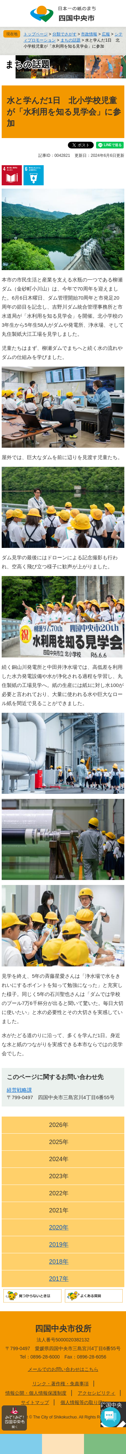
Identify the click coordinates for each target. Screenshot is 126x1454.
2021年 (59, 1210)
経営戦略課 (19, 1090)
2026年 (59, 1125)
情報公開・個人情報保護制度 (36, 1393)
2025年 (59, 1142)
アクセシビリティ (96, 1393)
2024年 (59, 1159)
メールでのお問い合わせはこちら (63, 1369)
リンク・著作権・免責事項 (60, 1383)
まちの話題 (70, 40)
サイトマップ (35, 1402)
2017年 (59, 1278)
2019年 (59, 1244)
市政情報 (89, 34)
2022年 (59, 1193)
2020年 (59, 1227)
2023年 (59, 1176)
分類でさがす (64, 34)
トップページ (36, 34)
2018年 (59, 1261)
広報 (106, 34)
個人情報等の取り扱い (84, 1402)
